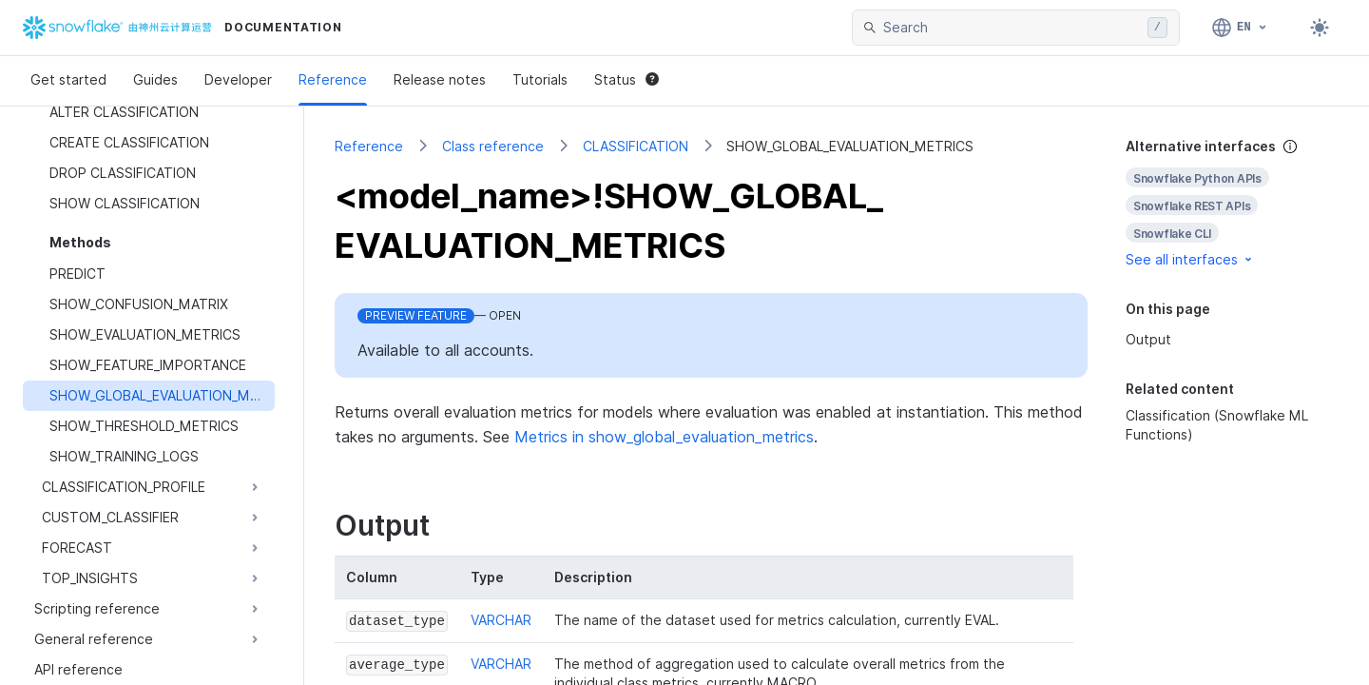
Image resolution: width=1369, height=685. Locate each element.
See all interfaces (1190, 259)
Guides (155, 79)
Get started (68, 79)
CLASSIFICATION (635, 146)
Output (1148, 339)
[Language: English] (1240, 28)
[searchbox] (1011, 27)
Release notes (440, 79)
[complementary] (1232, 203)
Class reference (493, 146)
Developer (238, 79)
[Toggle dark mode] (1320, 28)
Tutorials (540, 79)
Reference (333, 79)
